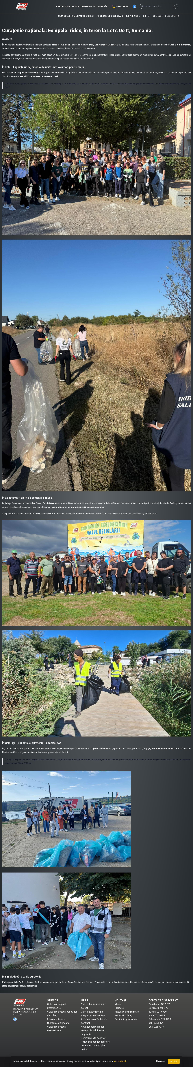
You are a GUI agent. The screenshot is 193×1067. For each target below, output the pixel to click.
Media (118, 1004)
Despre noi (133, 16)
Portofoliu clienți (123, 1015)
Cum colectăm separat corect (76, 16)
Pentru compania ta (83, 6)
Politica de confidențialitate (95, 1041)
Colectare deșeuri (56, 1004)
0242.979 (163, 1008)
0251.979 (159, 1023)
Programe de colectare (93, 1015)
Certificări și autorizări (126, 1019)
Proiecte (119, 1008)
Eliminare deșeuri (56, 1019)
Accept (173, 1061)
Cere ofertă (172, 16)
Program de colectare (110, 16)
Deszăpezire (54, 1008)
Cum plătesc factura (92, 1011)
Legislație (86, 1034)
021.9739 (165, 1004)
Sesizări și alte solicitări (93, 1038)
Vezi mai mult (120, 1061)
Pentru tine (63, 6)
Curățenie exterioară (58, 1023)
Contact (158, 16)
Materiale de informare (127, 1011)
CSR (146, 16)
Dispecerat (122, 6)
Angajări (103, 6)
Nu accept (161, 1061)
